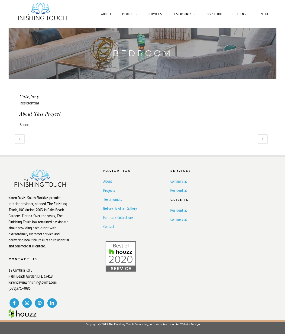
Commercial (178, 181)
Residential (178, 190)
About (107, 181)
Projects (109, 190)
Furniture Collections (118, 217)
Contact (108, 226)
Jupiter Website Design (186, 324)
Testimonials (112, 199)
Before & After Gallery (120, 208)
